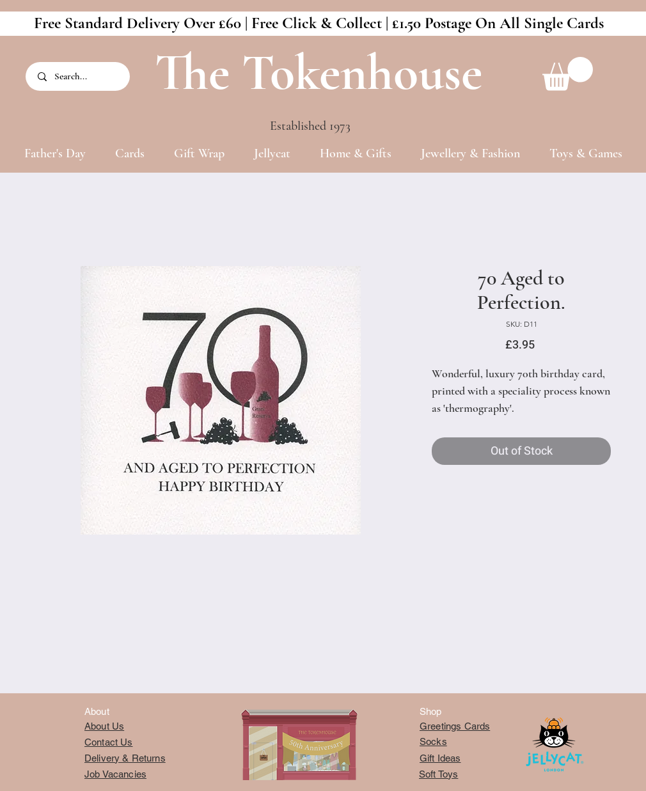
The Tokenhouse (318, 73)
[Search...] (78, 76)
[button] (567, 74)
